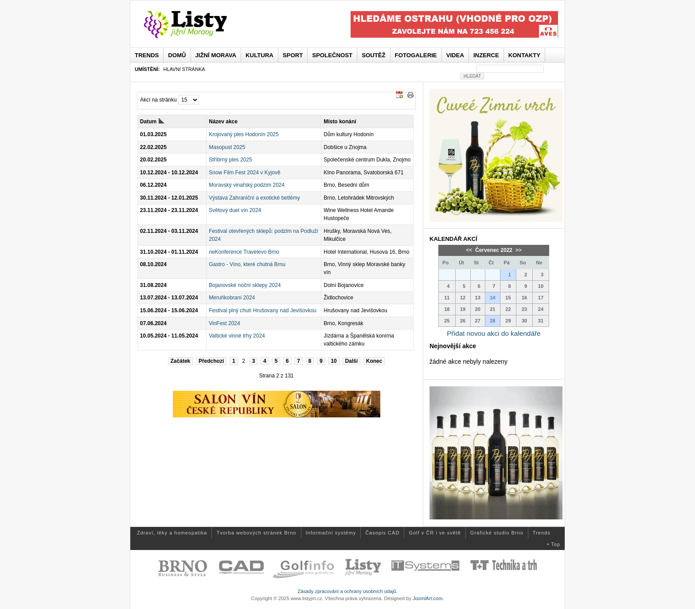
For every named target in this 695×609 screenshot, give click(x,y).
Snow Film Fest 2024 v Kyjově (244, 172)
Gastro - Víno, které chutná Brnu (247, 264)
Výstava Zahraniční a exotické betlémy (254, 198)
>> (517, 250)
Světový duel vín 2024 (235, 210)
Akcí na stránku (158, 100)
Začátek (181, 361)
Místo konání (340, 121)
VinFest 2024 (224, 323)
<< (469, 250)
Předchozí (211, 361)
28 (492, 320)
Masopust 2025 (227, 147)
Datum (152, 121)
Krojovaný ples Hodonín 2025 (243, 134)
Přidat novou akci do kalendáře (493, 333)
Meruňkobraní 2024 (232, 298)
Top (555, 544)
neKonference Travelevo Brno (244, 252)
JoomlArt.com (427, 598)
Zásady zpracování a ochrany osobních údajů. (347, 591)
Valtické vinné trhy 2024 (237, 336)
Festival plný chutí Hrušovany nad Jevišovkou (262, 310)
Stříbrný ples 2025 (230, 160)
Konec (374, 361)
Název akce (223, 121)
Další (351, 361)
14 (492, 297)
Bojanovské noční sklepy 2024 (245, 285)
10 (333, 361)
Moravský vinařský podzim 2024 (247, 185)
